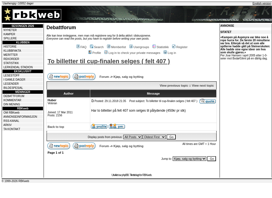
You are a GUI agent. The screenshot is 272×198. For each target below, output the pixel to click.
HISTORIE (10, 46)
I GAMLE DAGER (14, 79)
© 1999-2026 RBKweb (15, 181)
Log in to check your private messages (132, 52)
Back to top (55, 126)
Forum (104, 76)
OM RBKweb (12, 112)
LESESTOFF (12, 75)
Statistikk (161, 47)
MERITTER (11, 54)
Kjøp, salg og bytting (128, 76)
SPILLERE (10, 38)
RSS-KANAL (11, 120)
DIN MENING (12, 104)
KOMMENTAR (12, 100)
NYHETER (10, 30)
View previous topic (174, 85)
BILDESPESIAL (13, 87)
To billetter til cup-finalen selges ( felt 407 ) (108, 61)
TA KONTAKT (12, 129)
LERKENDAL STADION (18, 67)
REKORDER (11, 59)
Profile (94, 52)
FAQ (81, 47)
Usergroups (139, 47)
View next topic (203, 85)
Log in (170, 52)
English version (261, 3)
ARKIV (7, 125)
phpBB (125, 175)
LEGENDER (11, 83)
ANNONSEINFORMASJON (20, 116)
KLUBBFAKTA (12, 50)
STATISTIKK (11, 63)
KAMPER (9, 34)
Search (97, 47)
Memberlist (116, 47)
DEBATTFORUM (14, 96)
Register (180, 47)
